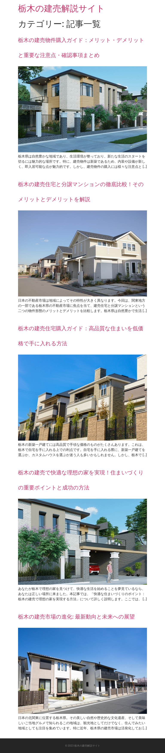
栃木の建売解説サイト (61, 8)
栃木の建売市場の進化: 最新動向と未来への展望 (76, 617)
